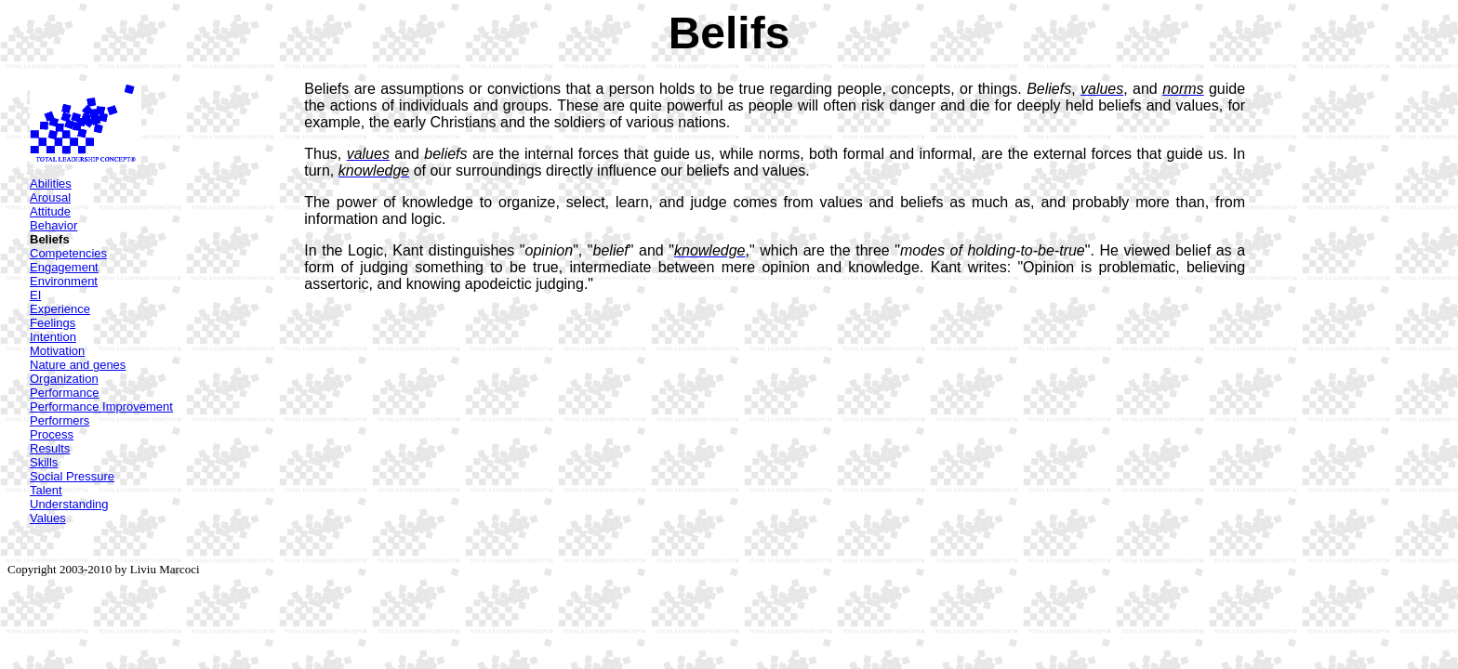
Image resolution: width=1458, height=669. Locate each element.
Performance (64, 393)
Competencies (68, 253)
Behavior (53, 225)
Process (51, 434)
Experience (60, 309)
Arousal (50, 197)
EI (35, 295)
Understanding (69, 504)
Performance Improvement (101, 406)
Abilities (51, 183)
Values (48, 518)
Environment (64, 281)
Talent (46, 490)
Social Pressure (72, 476)
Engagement (64, 267)
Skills (44, 462)
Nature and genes (78, 365)
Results (50, 448)
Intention (53, 337)
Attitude (50, 211)
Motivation (57, 351)
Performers (59, 420)
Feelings (52, 323)
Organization (64, 379)
